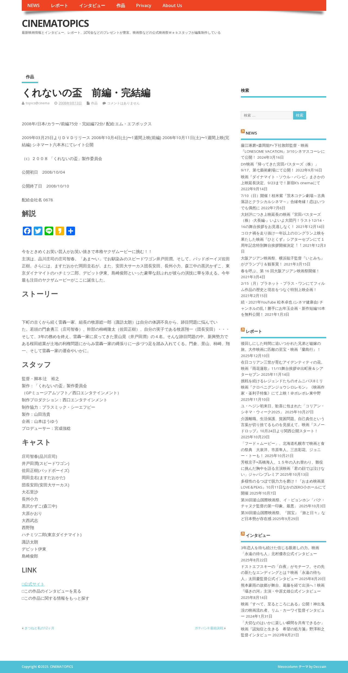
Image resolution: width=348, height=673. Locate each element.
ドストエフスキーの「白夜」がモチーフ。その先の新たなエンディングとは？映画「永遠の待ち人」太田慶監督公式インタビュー (283, 572)
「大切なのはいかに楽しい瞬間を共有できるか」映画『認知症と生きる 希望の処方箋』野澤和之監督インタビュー (283, 628)
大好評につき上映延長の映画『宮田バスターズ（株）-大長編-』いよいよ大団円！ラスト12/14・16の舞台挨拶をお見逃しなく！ (283, 220)
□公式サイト (33, 584)
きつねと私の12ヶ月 (39, 628)
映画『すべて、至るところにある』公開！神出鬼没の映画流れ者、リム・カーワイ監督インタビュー (283, 610)
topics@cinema (37, 103)
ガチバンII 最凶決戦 (209, 628)
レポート (59, 5)
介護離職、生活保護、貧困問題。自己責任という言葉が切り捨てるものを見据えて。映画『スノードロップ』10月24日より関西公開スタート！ (283, 424)
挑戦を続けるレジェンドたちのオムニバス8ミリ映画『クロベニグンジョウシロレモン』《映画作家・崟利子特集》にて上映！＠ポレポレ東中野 (283, 387)
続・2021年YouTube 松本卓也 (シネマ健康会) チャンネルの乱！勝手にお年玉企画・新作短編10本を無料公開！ (283, 308)
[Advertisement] (223, 51)
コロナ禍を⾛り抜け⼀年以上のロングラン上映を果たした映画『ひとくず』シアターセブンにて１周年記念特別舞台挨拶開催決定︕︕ (283, 239)
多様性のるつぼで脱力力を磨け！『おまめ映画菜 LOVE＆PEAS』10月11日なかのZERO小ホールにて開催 (283, 487)
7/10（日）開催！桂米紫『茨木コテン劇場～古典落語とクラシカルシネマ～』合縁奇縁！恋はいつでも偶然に (283, 201)
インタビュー (92, 5)
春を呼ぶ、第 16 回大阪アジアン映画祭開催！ (280, 270)
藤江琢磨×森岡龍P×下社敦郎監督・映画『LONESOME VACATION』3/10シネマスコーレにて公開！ (283, 151)
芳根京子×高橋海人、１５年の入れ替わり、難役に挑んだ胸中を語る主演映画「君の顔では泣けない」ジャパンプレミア (283, 468)
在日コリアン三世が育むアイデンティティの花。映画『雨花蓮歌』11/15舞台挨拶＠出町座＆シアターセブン (283, 368)
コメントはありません (123, 103)
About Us (172, 5)
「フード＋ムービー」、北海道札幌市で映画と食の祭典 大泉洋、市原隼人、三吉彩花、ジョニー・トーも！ (283, 449)
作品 (120, 5)
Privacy (143, 5)
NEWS (33, 5)
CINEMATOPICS (55, 23)
